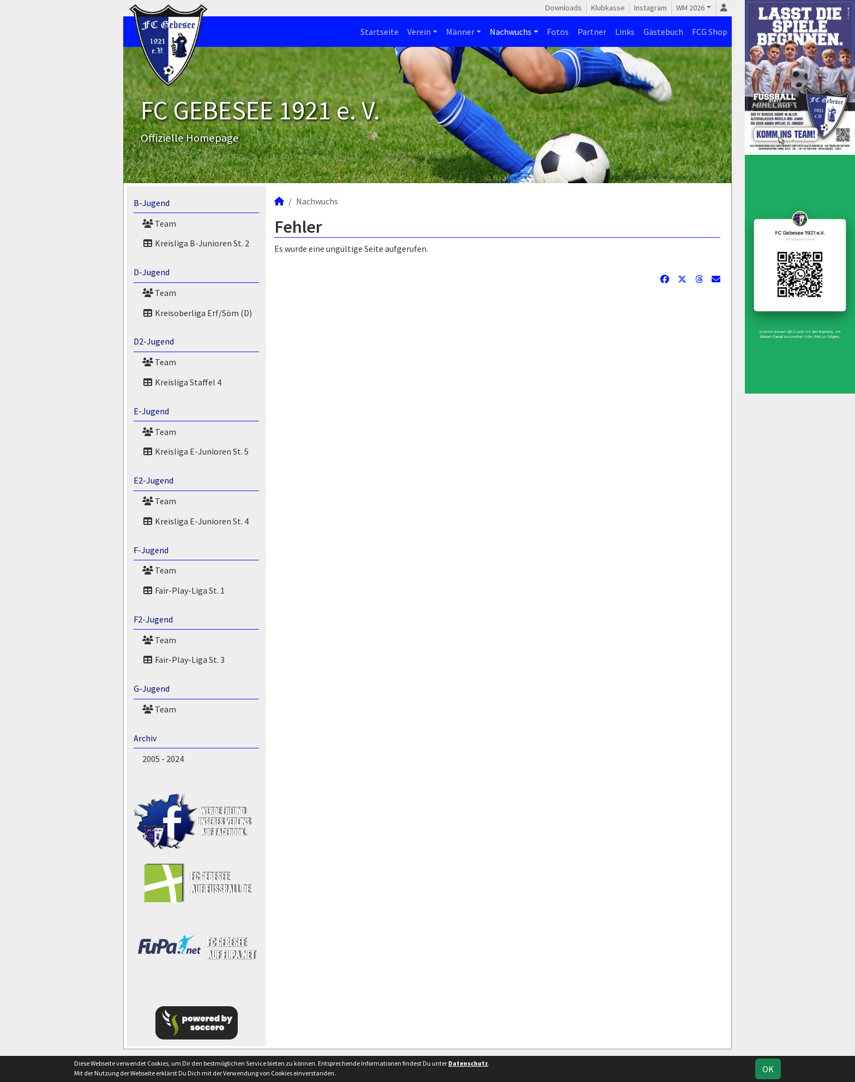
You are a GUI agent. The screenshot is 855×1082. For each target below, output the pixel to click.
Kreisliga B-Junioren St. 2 (195, 243)
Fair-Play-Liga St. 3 (183, 659)
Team (159, 223)
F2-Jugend (153, 619)
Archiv (145, 738)
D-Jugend (152, 272)
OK (768, 1068)
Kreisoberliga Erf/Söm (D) (197, 312)
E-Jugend (151, 411)
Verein (419, 31)
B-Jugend (152, 202)
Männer (460, 31)
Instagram (650, 8)
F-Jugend (151, 550)
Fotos (558, 31)
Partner (591, 31)
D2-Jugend (154, 341)
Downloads (563, 8)
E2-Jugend (153, 480)
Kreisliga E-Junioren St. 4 (195, 521)
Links (625, 31)
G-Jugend (152, 688)
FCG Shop (709, 31)
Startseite (379, 31)
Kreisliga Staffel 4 (181, 382)
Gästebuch (663, 31)
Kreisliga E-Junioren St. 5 (195, 451)
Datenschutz (468, 1063)
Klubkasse (608, 8)
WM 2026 (690, 8)
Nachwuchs (511, 31)
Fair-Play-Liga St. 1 (183, 590)
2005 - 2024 (163, 758)
